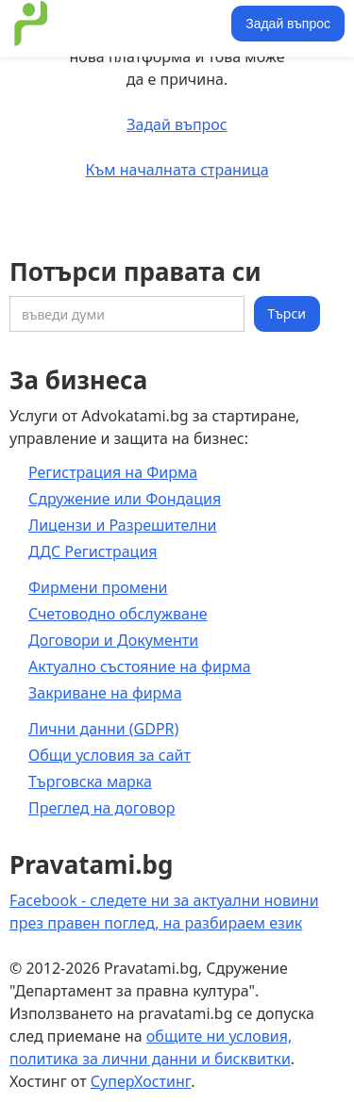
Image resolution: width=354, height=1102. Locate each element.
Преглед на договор (101, 808)
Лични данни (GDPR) (103, 728)
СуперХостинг (141, 1081)
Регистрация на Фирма (112, 472)
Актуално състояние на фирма (139, 666)
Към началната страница (176, 169)
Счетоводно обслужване (118, 613)
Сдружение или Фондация (124, 498)
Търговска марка (90, 781)
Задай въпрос (287, 23)
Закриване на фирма (105, 693)
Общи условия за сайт (109, 755)
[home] (117, 23)
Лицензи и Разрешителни (122, 525)
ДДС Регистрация (93, 551)
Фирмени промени (98, 587)
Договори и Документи (113, 640)
